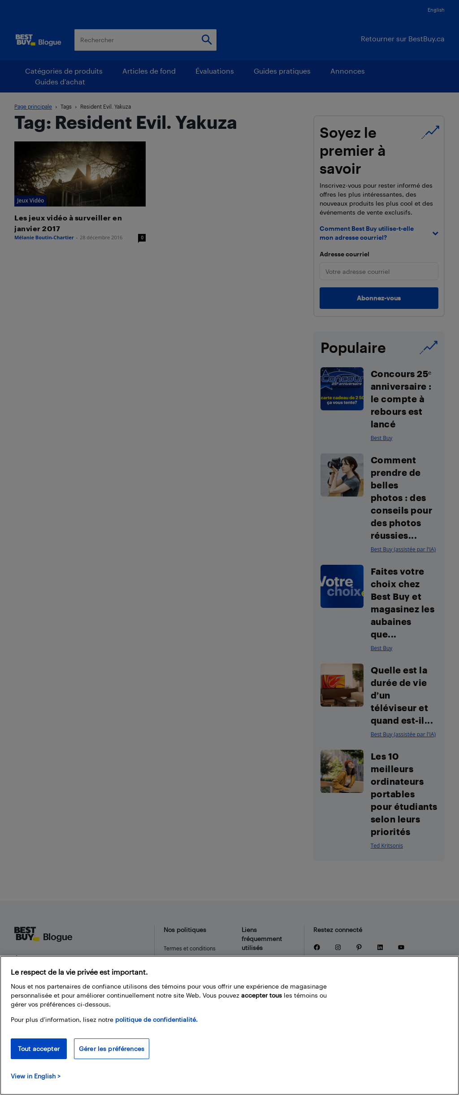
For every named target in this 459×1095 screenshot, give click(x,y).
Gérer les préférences (111, 1048)
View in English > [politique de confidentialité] (36, 1076)
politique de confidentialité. (156, 1019)
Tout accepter (39, 1048)
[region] (229, 1025)
